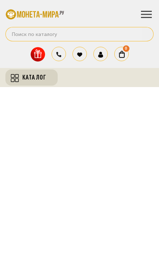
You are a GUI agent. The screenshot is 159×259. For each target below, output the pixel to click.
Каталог (28, 77)
